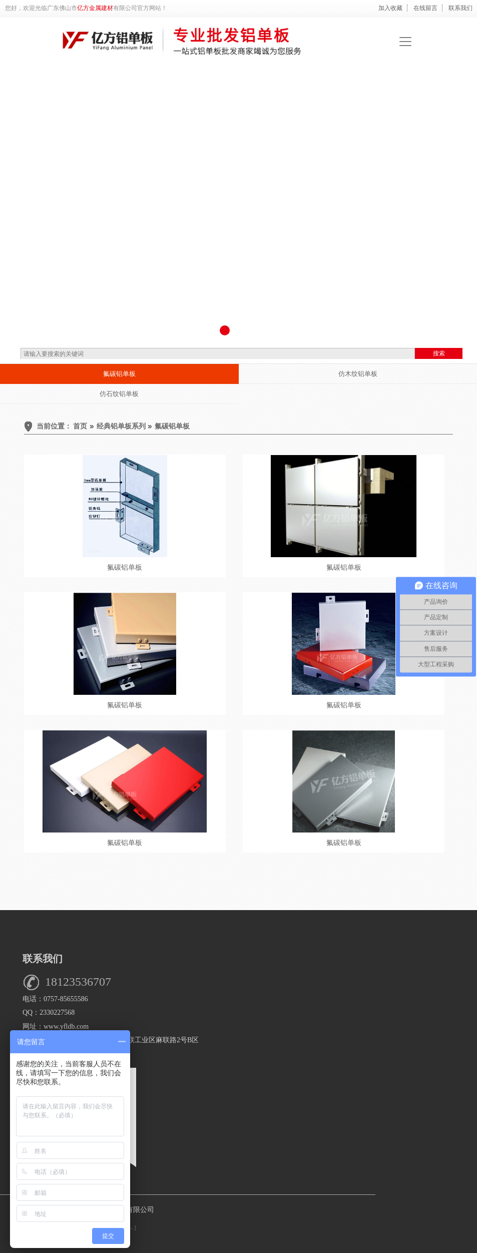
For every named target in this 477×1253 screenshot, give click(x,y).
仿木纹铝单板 (357, 373)
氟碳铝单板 (119, 373)
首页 (80, 426)
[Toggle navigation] (405, 41)
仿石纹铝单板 (119, 393)
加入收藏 (390, 8)
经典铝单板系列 (121, 426)
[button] (225, 330)
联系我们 (460, 8)
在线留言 (425, 8)
